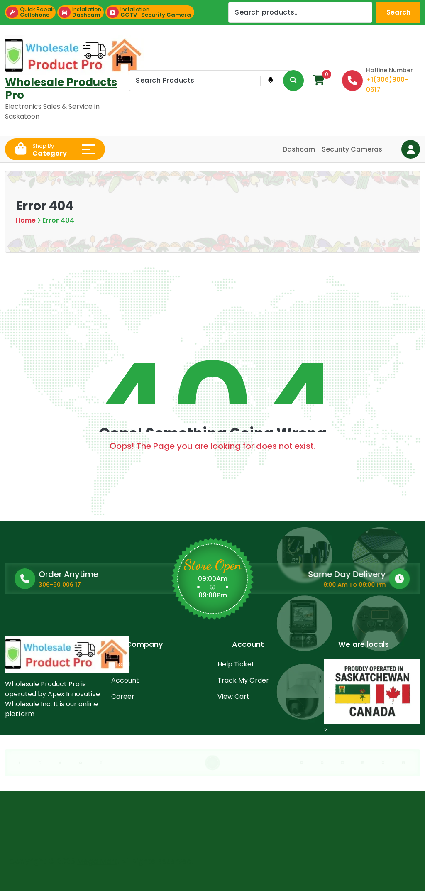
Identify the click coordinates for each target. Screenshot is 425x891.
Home (26, 220)
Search (398, 12)
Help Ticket (235, 664)
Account (125, 680)
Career (122, 696)
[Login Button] (410, 149)
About (121, 664)
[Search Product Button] (293, 80)
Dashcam (299, 149)
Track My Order (243, 680)
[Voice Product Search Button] (270, 81)
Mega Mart (97, 859)
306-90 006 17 (125, 584)
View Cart (233, 696)
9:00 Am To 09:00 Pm (275, 584)
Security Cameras (352, 149)
